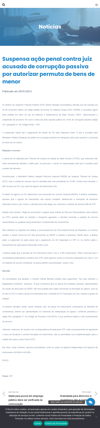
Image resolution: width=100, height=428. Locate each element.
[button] (90, 402)
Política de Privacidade (56, 423)
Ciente (38, 423)
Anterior (29, 398)
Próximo (71, 396)
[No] (96, 416)
